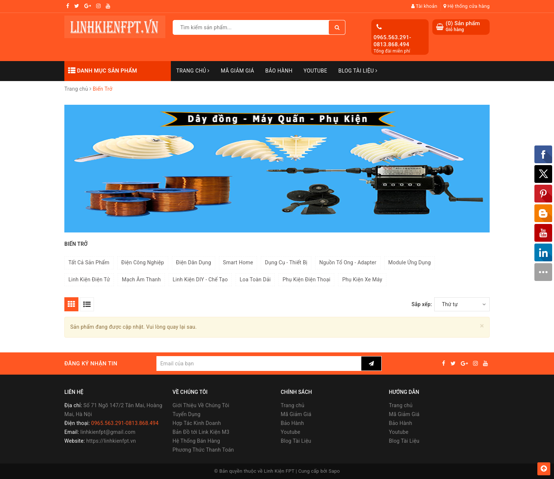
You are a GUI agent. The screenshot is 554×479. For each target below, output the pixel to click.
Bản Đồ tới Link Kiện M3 (201, 432)
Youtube (315, 71)
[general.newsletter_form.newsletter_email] (258, 363)
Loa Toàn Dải (255, 279)
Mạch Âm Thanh (141, 279)
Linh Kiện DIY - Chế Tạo (200, 279)
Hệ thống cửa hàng (466, 6)
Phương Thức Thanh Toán (203, 450)
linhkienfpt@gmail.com (107, 432)
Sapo (334, 471)
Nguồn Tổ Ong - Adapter (347, 262)
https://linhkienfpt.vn (111, 441)
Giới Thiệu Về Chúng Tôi (201, 405)
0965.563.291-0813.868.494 (392, 41)
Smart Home (238, 262)
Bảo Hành (278, 71)
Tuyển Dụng (187, 414)
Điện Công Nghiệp (142, 262)
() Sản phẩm (463, 26)
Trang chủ (193, 71)
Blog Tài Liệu (358, 71)
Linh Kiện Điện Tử (89, 279)
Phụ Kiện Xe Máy (362, 279)
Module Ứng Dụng (409, 262)
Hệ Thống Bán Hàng (196, 441)
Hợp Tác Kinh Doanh (197, 423)
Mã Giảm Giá (237, 71)
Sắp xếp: (422, 304)
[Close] (482, 326)
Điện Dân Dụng (193, 262)
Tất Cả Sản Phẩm (88, 262)
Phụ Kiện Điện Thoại (307, 279)
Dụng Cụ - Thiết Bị (286, 262)
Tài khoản (424, 6)
